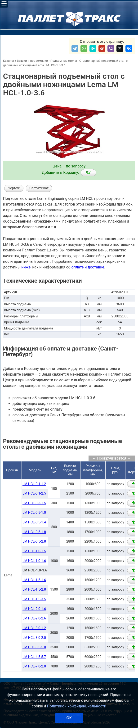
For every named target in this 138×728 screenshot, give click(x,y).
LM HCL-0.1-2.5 (34, 493)
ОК (68, 718)
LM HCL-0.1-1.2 (34, 484)
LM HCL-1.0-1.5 (34, 551)
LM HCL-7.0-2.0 (34, 666)
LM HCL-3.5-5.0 (34, 647)
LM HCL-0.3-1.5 (34, 503)
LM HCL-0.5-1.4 (34, 522)
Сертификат (39, 188)
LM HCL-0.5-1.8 (34, 532)
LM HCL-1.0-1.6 (34, 561)
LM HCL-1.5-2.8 (34, 590)
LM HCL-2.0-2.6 (34, 618)
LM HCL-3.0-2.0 (34, 638)
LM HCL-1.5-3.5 (34, 599)
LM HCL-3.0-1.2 (34, 628)
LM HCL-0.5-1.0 (34, 513)
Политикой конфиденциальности (76, 706)
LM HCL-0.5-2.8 (34, 541)
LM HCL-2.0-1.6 (34, 609)
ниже (26, 267)
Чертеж (14, 188)
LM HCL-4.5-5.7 (34, 657)
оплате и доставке (87, 267)
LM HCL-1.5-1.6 (34, 580)
